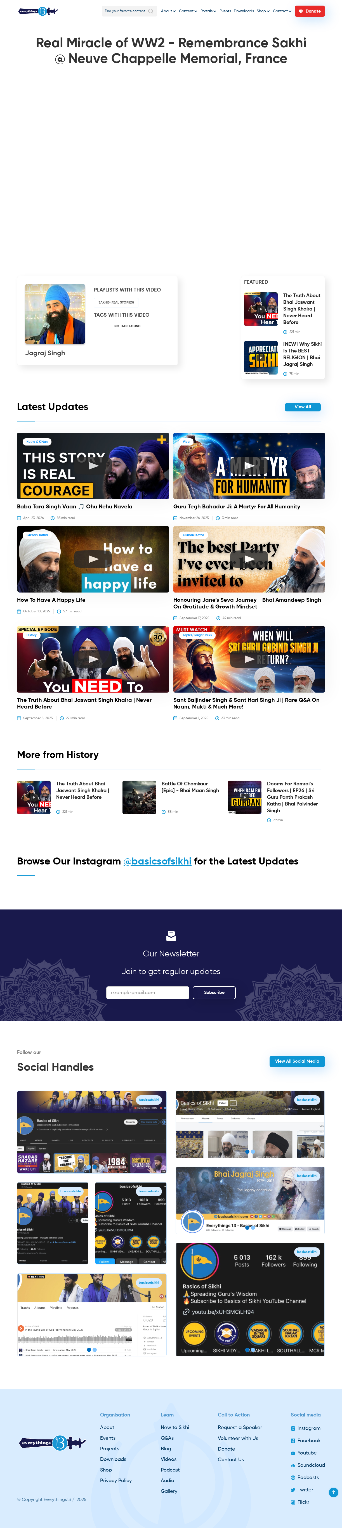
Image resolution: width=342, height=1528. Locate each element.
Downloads (244, 11)
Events (225, 11)
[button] (169, 11)
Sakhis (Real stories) (116, 302)
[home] (38, 11)
